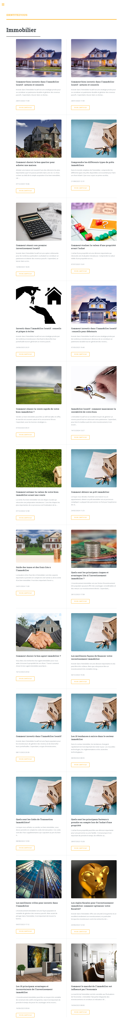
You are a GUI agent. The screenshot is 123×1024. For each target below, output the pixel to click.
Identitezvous (16, 14)
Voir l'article (25, 107)
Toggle (4, 4)
